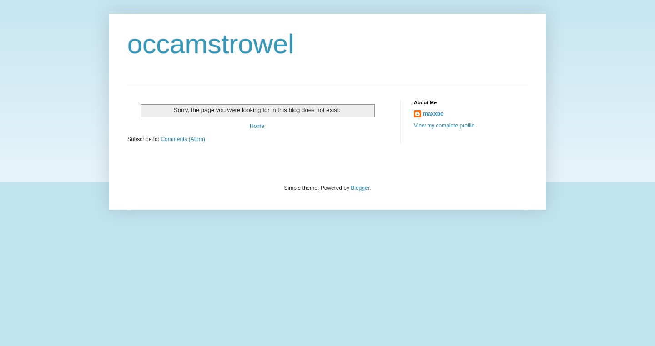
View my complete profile (444, 125)
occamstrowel (210, 44)
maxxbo (433, 114)
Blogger (360, 188)
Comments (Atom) (183, 139)
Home (257, 126)
